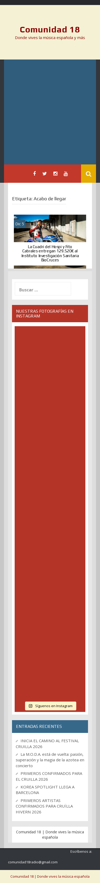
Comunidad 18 (50, 29)
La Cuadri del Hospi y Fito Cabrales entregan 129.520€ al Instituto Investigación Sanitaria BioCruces (50, 253)
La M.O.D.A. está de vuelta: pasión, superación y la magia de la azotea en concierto (50, 760)
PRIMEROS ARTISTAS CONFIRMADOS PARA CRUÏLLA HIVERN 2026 (44, 806)
